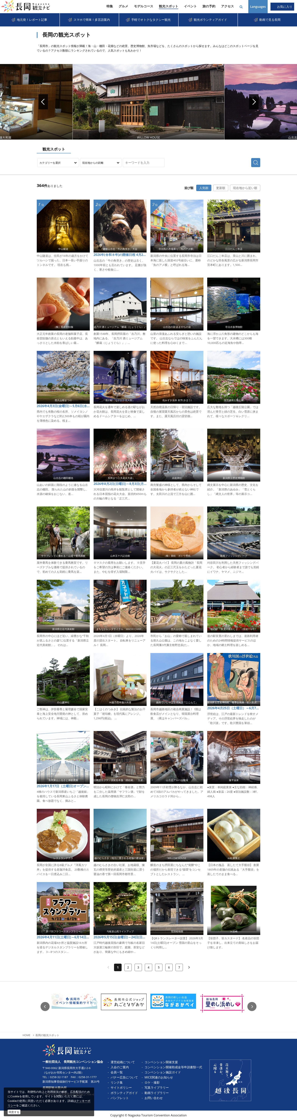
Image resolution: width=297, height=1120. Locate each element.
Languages (258, 7)
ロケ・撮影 (152, 1082)
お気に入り (284, 7)
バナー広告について (124, 1077)
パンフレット (120, 1098)
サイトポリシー (121, 1087)
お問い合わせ (154, 1098)
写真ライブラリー (157, 1087)
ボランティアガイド (124, 1093)
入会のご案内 (120, 1067)
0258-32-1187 (59, 1077)
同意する (14, 1112)
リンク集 (117, 1082)
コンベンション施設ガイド (163, 1072)
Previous (45, 1006)
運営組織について (123, 1062)
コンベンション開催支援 (161, 1062)
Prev (43, 101)
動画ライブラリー (157, 1093)
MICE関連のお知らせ (159, 1077)
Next (254, 101)
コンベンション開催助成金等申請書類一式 (173, 1067)
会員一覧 (117, 1072)
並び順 (188, 188)
